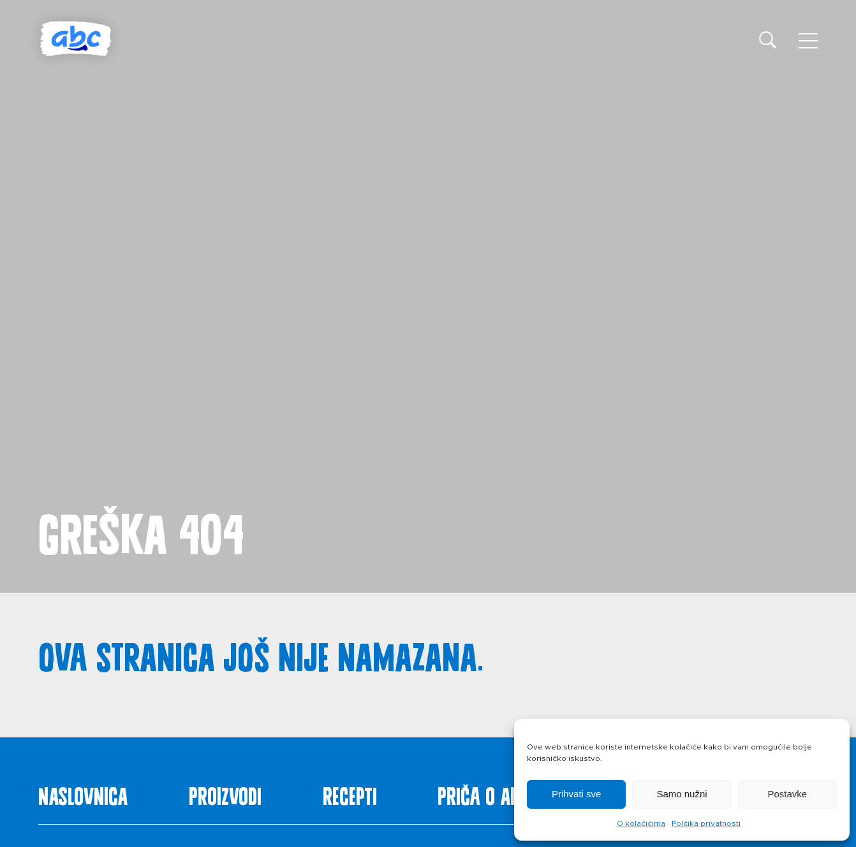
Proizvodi (225, 793)
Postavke (787, 793)
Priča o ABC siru (503, 793)
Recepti (350, 793)
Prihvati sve (576, 793)
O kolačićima (641, 823)
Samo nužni (681, 793)
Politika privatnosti (706, 823)
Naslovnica (83, 793)
